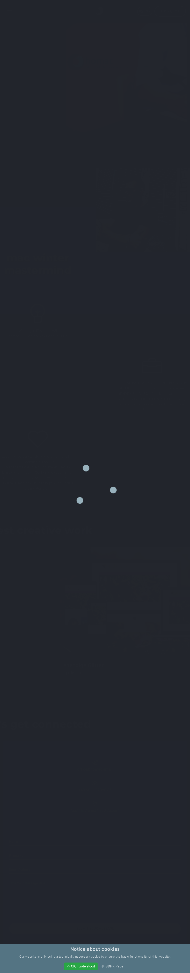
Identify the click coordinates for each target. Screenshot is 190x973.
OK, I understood (81, 966)
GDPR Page (112, 966)
